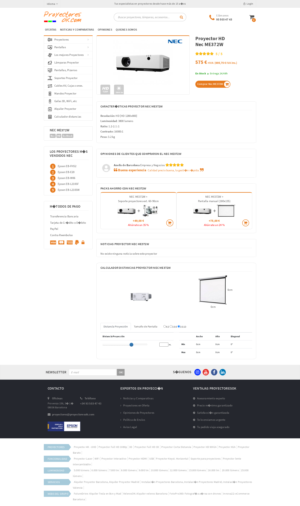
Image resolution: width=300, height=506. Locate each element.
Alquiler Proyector (62, 109)
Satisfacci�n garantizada (211, 412)
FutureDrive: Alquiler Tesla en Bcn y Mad (97, 493)
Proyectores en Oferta (134, 405)
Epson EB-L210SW (69, 189)
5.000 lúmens (81, 470)
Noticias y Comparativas (136, 398)
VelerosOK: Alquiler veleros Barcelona (145, 493)
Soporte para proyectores (206, 458)
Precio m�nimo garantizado (212, 405)
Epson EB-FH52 (67, 166)
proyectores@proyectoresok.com (73, 414)
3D (130, 447)
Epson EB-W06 (66, 177)
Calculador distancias (64, 117)
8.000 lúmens (129, 470)
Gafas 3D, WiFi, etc (62, 101)
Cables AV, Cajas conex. (65, 86)
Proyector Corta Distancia (176, 447)
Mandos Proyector (62, 94)
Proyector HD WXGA (205, 447)
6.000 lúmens (99, 470)
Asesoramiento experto (209, 398)
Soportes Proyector (63, 78)
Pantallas (68, 47)
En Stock (68, 135)
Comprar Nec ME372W (213, 84)
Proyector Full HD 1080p (113, 447)
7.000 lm (114, 470)
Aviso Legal (128, 427)
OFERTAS (50, 29)
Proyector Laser (83, 458)
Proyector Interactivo (113, 458)
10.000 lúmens (159, 470)
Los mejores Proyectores (68, 55)
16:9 (173, 326)
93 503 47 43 (224, 19)
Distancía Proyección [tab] (116, 326)
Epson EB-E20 (66, 172)
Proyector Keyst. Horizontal (172, 458)
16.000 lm (213, 470)
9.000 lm (144, 470)
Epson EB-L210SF (68, 183)
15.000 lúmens (197, 470)
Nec (53, 135)
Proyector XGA (227, 447)
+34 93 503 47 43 (90, 403)
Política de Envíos (132, 420)
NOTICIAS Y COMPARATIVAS (77, 29)
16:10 (182, 326)
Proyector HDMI (138, 458)
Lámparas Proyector (63, 63)
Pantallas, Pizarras (62, 70)
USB (151, 458)
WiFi (97, 458)
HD (58, 135)
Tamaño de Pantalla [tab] (145, 326)
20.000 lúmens (230, 470)
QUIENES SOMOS (126, 29)
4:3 (166, 326)
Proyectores (68, 40)
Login (248, 3)
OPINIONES (105, 29)
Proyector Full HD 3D (147, 447)
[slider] (131, 345)
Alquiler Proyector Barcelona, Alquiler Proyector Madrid (106, 482)
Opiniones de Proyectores (137, 412)
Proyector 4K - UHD (85, 447)
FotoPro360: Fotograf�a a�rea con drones (195, 493)
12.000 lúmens (178, 470)
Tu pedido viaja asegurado (211, 427)
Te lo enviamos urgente (209, 420)
